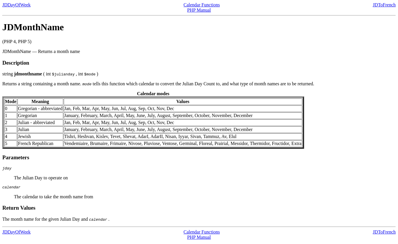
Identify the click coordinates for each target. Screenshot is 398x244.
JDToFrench (384, 4)
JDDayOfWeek (16, 4)
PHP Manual (199, 10)
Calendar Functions (201, 4)
